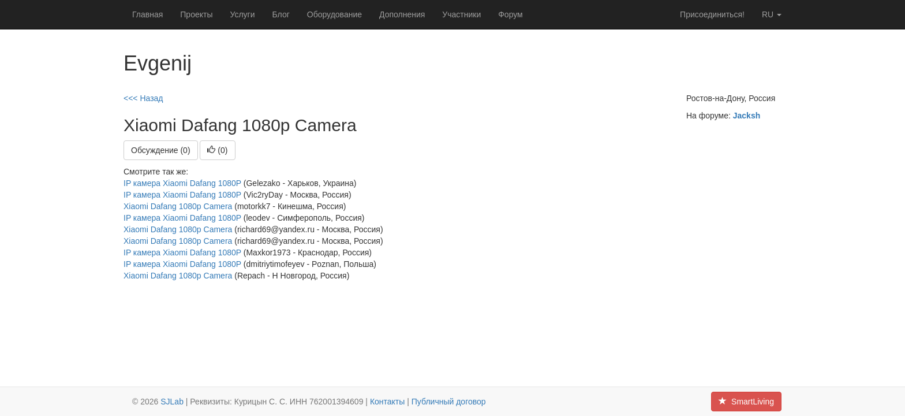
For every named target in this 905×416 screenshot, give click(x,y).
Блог (281, 14)
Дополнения (402, 14)
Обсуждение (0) (160, 150)
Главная (147, 14)
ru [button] (771, 14)
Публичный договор (449, 401)
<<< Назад (143, 98)
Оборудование (334, 14)
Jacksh (746, 115)
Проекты (196, 14)
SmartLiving (746, 401)
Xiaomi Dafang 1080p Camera (178, 206)
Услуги (242, 14)
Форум (510, 14)
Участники (461, 14)
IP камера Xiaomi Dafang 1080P (182, 183)
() (217, 150)
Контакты (387, 401)
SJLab (172, 401)
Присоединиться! (712, 14)
